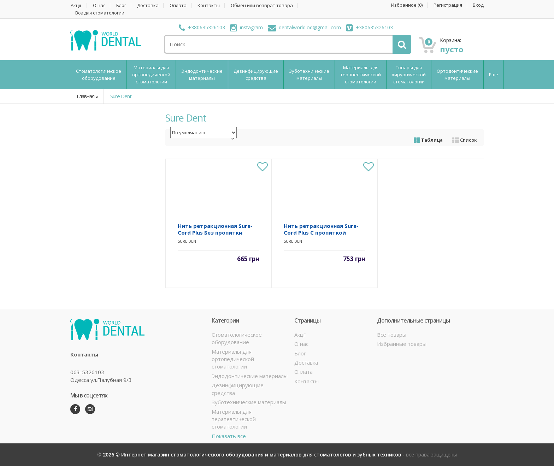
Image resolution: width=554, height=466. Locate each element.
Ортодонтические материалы (457, 74)
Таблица (428, 140)
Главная (85, 96)
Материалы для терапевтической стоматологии (360, 74)
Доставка (148, 5)
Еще (493, 74)
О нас (99, 5)
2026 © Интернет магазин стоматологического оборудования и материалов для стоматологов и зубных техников (253, 454)
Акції (76, 5)
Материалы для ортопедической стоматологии (151, 74)
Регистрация (448, 5)
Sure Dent (120, 96)
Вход (478, 5)
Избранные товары (401, 343)
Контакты (209, 5)
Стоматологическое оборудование (98, 74)
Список (464, 140)
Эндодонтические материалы (202, 74)
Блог (121, 5)
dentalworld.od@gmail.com (304, 27)
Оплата (178, 5)
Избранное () (407, 5)
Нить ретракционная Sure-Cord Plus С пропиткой (321, 229)
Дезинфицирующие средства (256, 74)
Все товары (391, 334)
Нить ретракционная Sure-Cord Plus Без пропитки (215, 229)
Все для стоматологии (99, 13)
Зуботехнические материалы (309, 74)
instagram (246, 27)
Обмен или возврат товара (262, 5)
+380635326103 (202, 27)
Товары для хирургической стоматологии (409, 74)
